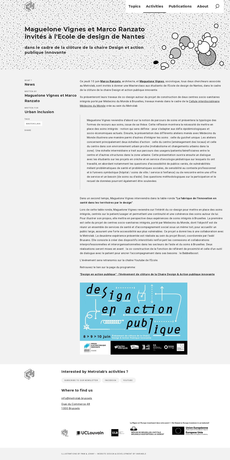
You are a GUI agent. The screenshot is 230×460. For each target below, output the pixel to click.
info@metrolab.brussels (76, 398)
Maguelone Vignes (152, 81)
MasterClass (33, 124)
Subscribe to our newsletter (81, 380)
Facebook (27, 137)
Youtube (128, 380)
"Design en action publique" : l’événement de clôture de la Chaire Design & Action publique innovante (147, 274)
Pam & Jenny (88, 454)
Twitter (33, 137)
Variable (141, 454)
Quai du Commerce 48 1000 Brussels (75, 406)
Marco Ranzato (110, 81)
